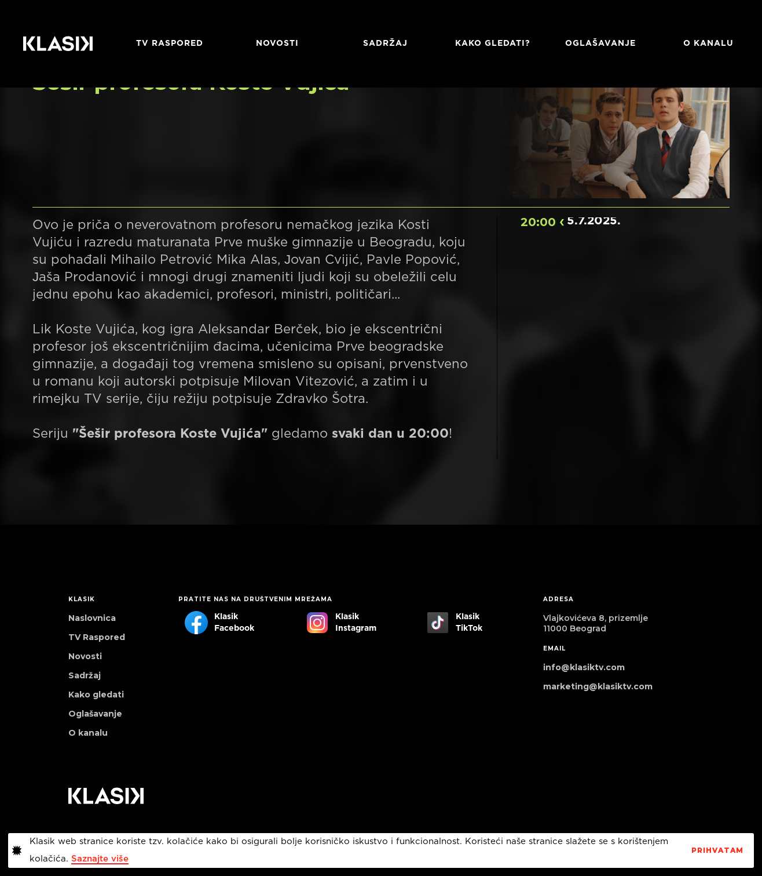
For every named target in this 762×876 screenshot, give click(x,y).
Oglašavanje (600, 43)
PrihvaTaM (717, 850)
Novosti (277, 43)
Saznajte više (100, 859)
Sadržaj (385, 43)
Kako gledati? (492, 43)
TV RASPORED (169, 43)
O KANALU (708, 43)
